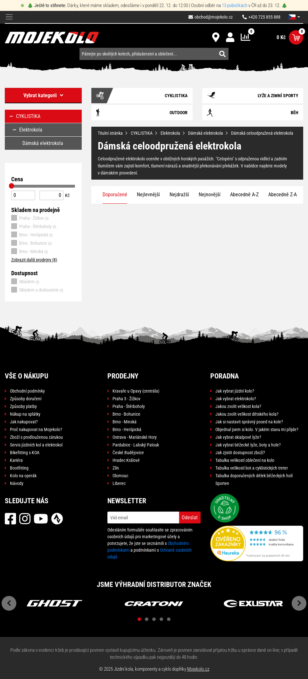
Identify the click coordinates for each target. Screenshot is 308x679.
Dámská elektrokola (205, 133)
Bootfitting (19, 468)
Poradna (224, 376)
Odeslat (190, 517)
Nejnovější (210, 194)
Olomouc (120, 475)
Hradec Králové (126, 460)
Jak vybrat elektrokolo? (235, 398)
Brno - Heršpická (32, 234)
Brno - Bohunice (31, 243)
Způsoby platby (23, 406)
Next (299, 603)
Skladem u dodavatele (37, 290)
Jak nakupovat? (24, 421)
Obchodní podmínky (27, 391)
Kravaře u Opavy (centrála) (135, 391)
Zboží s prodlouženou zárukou (36, 437)
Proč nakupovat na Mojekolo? (36, 429)
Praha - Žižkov (30, 218)
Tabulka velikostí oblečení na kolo (244, 460)
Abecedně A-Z (244, 194)
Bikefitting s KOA (24, 452)
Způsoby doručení (25, 398)
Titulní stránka (110, 133)
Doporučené (115, 194)
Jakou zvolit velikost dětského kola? (247, 414)
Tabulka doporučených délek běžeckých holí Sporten (254, 479)
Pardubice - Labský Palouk (135, 444)
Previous (9, 603)
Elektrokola (170, 133)
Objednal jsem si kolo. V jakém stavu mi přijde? (256, 429)
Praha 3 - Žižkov (126, 398)
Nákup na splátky (25, 414)
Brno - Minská (29, 251)
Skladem (25, 281)
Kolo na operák (23, 475)
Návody (16, 483)
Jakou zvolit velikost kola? (238, 406)
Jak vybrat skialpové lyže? (238, 437)
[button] (294, 17)
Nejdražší (179, 194)
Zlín (115, 468)
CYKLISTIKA (142, 133)
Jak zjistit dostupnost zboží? (240, 452)
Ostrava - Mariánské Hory (134, 437)
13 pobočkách (234, 5)
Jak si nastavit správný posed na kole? (249, 421)
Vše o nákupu (26, 376)
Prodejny (122, 376)
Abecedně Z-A (282, 194)
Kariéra (16, 460)
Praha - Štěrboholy (33, 226)
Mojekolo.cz (198, 669)
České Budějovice (128, 452)
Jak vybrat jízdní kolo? (234, 391)
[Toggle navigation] (9, 17)
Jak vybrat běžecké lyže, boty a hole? (248, 444)
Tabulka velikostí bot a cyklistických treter (251, 468)
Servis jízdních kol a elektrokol (36, 444)
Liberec (119, 483)
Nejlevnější (148, 194)
